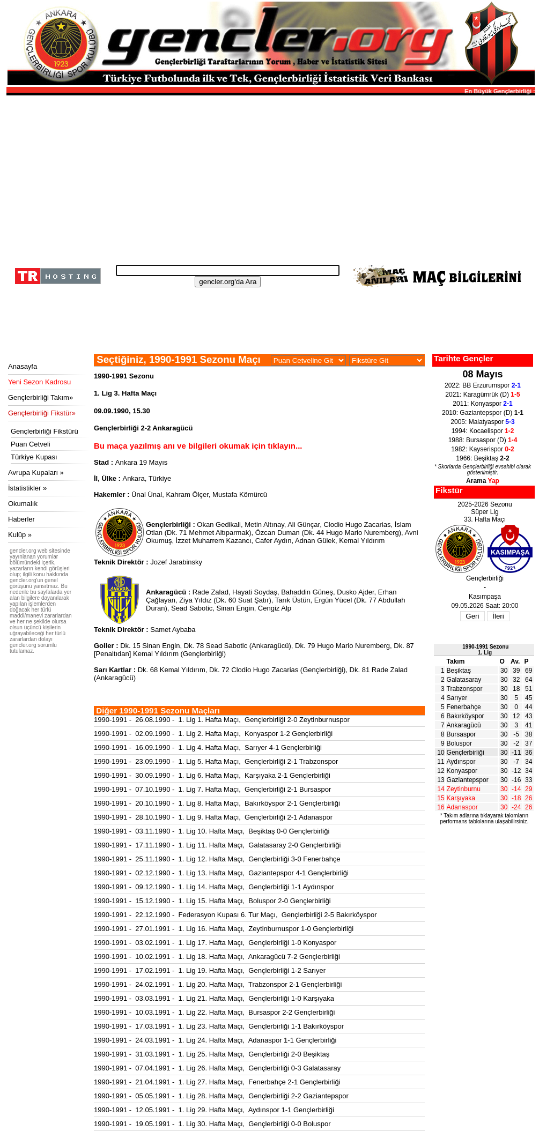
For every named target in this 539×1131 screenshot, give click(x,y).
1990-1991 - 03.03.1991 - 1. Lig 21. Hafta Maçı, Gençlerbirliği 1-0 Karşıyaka (214, 998)
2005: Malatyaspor (482, 422)
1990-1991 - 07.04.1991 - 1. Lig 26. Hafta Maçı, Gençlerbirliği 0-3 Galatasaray (217, 1068)
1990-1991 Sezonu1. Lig (485, 650)
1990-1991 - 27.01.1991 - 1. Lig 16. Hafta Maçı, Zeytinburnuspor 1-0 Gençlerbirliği (223, 929)
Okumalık (23, 504)
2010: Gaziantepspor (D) (482, 412)
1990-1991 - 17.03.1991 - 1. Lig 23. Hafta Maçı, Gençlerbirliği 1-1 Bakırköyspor (219, 1026)
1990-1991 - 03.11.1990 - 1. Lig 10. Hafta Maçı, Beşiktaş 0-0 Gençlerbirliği (211, 831)
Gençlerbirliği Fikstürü (44, 431)
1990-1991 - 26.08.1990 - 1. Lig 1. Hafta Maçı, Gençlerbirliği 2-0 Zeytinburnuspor (222, 720)
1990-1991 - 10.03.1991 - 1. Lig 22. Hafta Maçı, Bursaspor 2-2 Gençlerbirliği (214, 1012)
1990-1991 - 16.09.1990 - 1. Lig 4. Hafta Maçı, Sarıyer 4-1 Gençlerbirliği (208, 747)
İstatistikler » (27, 488)
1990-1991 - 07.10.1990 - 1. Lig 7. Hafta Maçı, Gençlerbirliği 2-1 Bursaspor (212, 789)
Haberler (21, 519)
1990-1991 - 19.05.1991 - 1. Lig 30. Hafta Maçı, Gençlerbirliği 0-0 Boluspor (212, 1124)
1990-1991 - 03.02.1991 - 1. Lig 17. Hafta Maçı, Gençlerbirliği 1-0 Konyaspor (215, 943)
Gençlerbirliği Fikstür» (42, 413)
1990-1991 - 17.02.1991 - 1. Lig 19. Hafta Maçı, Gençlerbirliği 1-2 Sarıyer (210, 970)
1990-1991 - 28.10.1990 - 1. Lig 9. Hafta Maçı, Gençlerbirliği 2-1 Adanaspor (213, 817)
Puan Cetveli (30, 444)
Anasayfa (22, 366)
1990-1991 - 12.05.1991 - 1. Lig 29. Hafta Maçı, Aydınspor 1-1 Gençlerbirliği (214, 1110)
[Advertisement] (269, 177)
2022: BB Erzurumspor (483, 385)
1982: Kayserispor (482, 449)
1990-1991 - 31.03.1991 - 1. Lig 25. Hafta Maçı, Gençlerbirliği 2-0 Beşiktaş (211, 1054)
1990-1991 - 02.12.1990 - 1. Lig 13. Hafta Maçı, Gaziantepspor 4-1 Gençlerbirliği (221, 873)
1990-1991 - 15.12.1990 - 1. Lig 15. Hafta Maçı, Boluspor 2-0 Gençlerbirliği (212, 901)
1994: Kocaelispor (483, 431)
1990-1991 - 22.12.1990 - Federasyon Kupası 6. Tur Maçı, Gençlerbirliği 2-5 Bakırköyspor (235, 915)
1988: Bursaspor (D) (483, 440)
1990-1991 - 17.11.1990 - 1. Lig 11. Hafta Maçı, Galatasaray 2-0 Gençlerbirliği (217, 845)
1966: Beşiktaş (482, 458)
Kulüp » (20, 535)
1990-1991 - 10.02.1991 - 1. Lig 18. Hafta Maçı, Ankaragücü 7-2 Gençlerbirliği (217, 957)
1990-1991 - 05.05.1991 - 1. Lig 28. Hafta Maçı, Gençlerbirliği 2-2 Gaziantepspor (221, 1096)
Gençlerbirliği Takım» (40, 397)
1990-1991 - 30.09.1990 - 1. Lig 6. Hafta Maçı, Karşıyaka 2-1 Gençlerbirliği (212, 775)
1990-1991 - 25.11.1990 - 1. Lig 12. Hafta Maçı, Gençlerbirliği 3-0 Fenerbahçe (217, 859)
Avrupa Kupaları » (36, 472)
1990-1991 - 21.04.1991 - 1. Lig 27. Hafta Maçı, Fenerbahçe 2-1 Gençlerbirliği (217, 1082)
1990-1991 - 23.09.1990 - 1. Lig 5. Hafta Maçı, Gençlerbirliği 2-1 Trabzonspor (216, 761)
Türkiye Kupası (34, 457)
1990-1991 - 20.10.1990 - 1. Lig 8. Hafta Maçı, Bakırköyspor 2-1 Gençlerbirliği (217, 803)
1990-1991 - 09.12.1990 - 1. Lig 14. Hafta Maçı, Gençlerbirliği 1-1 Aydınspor (214, 887)
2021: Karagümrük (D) (482, 394)
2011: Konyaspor (482, 403)
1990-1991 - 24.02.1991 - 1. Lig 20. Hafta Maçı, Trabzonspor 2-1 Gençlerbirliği (218, 984)
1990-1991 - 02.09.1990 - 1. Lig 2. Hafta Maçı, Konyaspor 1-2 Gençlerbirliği (213, 734)
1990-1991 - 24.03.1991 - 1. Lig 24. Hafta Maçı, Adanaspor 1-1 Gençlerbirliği (215, 1040)
